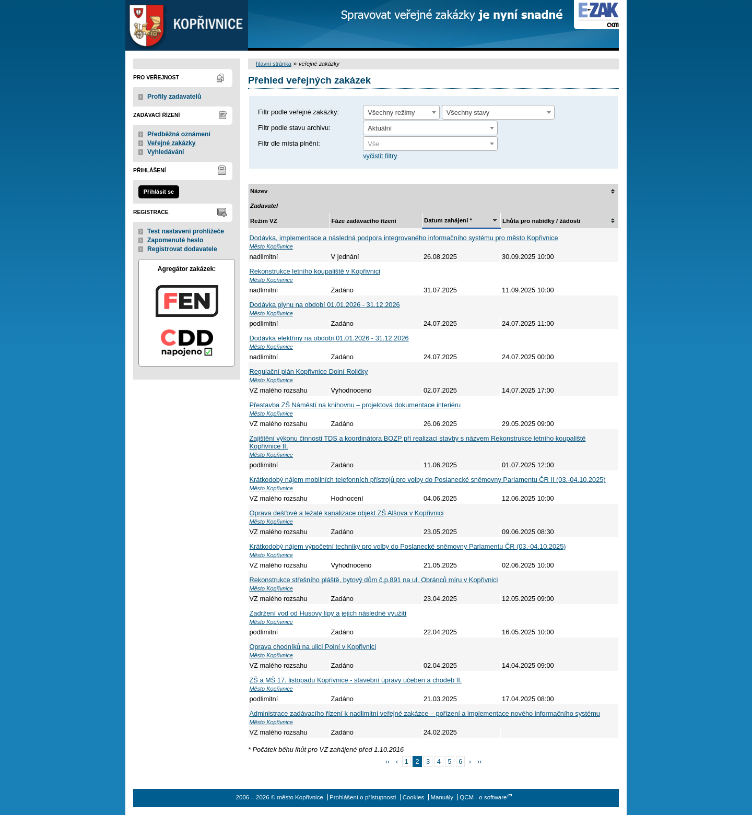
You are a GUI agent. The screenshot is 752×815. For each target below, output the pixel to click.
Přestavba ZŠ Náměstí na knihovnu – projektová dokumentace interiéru (355, 405)
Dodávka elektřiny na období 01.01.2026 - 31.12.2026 (329, 338)
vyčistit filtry (380, 156)
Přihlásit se (159, 191)
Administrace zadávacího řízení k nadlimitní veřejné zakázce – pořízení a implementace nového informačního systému (425, 713)
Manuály (441, 797)
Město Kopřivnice (271, 246)
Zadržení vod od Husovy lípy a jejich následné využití (328, 613)
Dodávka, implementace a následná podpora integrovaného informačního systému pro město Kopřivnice (404, 238)
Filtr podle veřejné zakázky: (298, 112)
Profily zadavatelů (174, 96)
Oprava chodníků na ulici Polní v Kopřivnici (313, 647)
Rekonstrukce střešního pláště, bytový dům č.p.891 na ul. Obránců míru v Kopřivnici (374, 580)
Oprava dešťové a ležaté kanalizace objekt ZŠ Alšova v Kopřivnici (347, 513)
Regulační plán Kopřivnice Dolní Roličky (309, 371)
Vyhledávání (165, 152)
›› (479, 761)
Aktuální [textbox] (380, 128)
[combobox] (401, 112)
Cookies (414, 797)
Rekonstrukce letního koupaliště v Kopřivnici (315, 271)
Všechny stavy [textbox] (468, 112)
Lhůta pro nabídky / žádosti (541, 221)
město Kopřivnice (186, 25)
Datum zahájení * (448, 220)
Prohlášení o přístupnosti (363, 797)
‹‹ (387, 761)
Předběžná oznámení (178, 134)
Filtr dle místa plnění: (289, 143)
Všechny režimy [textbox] (391, 112)
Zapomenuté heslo (175, 240)
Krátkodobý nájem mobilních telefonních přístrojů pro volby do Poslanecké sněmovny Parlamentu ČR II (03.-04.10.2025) (428, 479)
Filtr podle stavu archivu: (294, 128)
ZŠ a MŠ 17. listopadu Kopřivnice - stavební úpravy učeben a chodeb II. (356, 680)
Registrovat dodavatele (182, 249)
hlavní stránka (273, 64)
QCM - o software (483, 797)
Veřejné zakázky (171, 143)
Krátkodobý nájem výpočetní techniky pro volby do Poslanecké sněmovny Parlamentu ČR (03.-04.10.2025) (408, 546)
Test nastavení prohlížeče (185, 231)
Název (258, 191)
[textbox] (430, 144)
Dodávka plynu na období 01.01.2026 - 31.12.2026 (325, 305)
